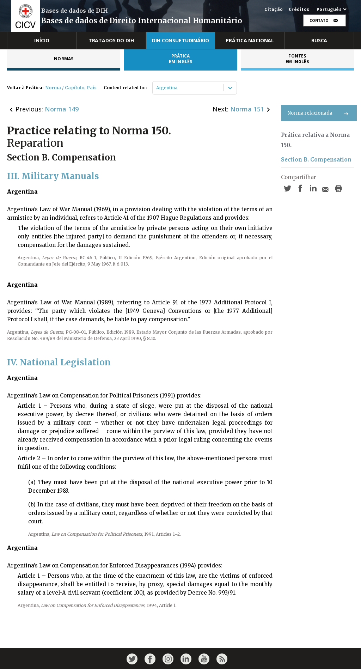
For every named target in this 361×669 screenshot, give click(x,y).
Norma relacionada (319, 113)
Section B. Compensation (316, 159)
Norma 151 (247, 109)
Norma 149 (62, 109)
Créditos (299, 9)
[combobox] (156, 88)
